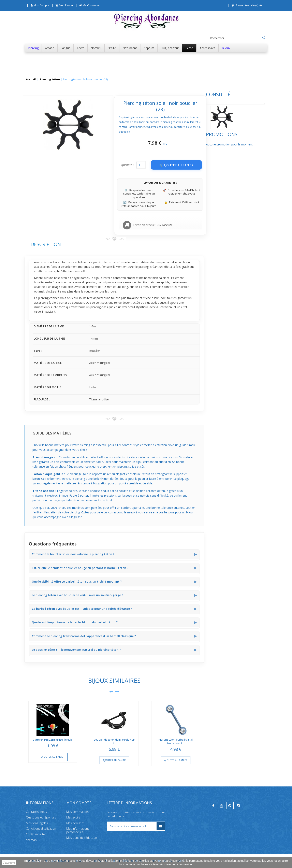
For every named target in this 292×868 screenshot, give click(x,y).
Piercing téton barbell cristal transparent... (236, 741)
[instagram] (238, 805)
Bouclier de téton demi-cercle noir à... (174, 741)
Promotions (40, 148)
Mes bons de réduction (81, 838)
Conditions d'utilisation (41, 828)
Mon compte (78, 802)
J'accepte (9, 862)
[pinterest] (230, 805)
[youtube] (221, 805)
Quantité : (187, 165)
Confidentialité (35, 834)
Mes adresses (75, 823)
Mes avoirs (73, 817)
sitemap (31, 840)
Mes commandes (77, 812)
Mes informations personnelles (77, 830)
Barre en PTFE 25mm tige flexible (113, 739)
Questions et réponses (41, 817)
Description (106, 244)
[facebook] (213, 805)
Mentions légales (37, 823)
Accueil (31, 79)
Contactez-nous (36, 812)
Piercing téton (50, 79)
